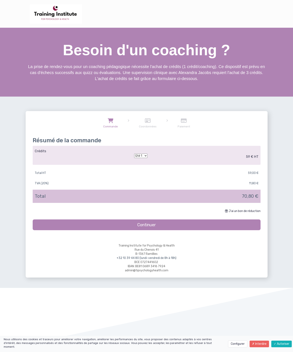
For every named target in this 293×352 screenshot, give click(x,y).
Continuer (146, 224)
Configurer (238, 344)
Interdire (259, 344)
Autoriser (281, 344)
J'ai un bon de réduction (243, 211)
